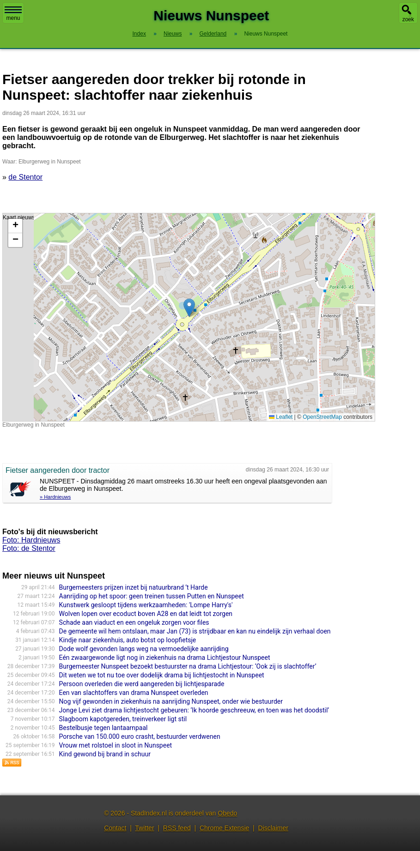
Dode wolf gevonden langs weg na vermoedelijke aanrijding (144, 648)
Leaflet (280, 417)
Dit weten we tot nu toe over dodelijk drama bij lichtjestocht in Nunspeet (161, 675)
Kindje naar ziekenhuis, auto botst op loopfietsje (127, 640)
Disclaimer (273, 828)
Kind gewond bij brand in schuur (105, 754)
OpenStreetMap (322, 417)
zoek (408, 19)
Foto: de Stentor (28, 548)
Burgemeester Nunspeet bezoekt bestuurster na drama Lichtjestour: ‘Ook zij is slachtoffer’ (188, 666)
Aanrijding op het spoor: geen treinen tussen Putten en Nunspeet (151, 596)
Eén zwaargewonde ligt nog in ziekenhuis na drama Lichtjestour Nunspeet (164, 657)
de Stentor (25, 177)
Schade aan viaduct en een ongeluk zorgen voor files (134, 622)
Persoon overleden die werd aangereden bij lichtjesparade (142, 684)
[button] (189, 307)
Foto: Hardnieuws (31, 540)
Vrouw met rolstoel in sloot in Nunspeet (115, 745)
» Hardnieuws (55, 497)
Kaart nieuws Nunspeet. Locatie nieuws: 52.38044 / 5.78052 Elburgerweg (187, 317)
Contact (115, 828)
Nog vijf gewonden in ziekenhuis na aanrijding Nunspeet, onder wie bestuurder (171, 701)
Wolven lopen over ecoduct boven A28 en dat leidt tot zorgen (145, 613)
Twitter (144, 828)
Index (139, 33)
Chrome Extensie (224, 828)
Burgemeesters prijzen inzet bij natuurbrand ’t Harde (133, 587)
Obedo (227, 813)
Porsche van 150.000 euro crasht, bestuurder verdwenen (139, 736)
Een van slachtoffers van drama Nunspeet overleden (133, 692)
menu (13, 13)
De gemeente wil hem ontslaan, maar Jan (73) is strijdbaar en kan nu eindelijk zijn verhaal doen (195, 631)
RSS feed (177, 828)
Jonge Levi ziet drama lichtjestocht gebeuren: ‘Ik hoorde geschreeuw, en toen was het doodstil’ (194, 710)
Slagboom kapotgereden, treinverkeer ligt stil (123, 719)
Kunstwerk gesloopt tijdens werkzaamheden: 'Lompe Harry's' (146, 605)
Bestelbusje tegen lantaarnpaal (103, 727)
